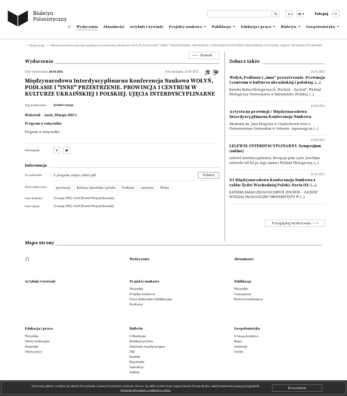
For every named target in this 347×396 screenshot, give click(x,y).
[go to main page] (38, 19)
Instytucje (240, 347)
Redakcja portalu (141, 341)
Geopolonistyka (320, 27)
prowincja (63, 188)
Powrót (206, 55)
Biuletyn (288, 27)
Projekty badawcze (142, 294)
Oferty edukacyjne (37, 341)
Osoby (238, 352)
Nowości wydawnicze (248, 299)
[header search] (239, 14)
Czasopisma (242, 294)
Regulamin (136, 362)
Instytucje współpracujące (147, 347)
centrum (147, 188)
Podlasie (128, 188)
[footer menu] (28, 259)
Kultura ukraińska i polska (96, 188)
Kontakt (134, 357)
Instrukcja (136, 367)
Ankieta (134, 372)
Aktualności (113, 27)
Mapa (238, 341)
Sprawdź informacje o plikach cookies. (145, 390)
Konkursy (136, 304)
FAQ (132, 352)
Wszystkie (136, 289)
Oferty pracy (33, 352)
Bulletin (136, 329)
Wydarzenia (87, 27)
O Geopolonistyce (246, 336)
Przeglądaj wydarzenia (291, 223)
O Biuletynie (137, 336)
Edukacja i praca (256, 27)
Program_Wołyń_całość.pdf (76, 175)
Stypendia (31, 347)
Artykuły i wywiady (147, 27)
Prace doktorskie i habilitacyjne (150, 299)
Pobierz (208, 175)
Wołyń (164, 188)
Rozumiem (297, 388)
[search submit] (275, 14)
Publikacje (221, 27)
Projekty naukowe (185, 27)
